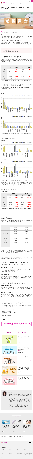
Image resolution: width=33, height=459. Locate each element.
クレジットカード (27, 3)
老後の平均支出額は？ (6, 50)
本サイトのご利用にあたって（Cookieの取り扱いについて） (28, 454)
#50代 (10, 32)
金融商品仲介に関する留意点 (6, 311)
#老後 (16, 32)
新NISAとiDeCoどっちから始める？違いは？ (9, 271)
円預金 (25, 449)
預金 (21, 3)
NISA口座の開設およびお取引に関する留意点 (9, 312)
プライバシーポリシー (4, 453)
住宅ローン (3, 3)
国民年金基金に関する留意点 (6, 315)
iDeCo (17, 3)
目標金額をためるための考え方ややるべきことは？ (11, 51)
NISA (8, 3)
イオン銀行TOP (3, 449)
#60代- (13, 32)
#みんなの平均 (6, 32)
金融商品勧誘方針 (11, 453)
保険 (31, 444)
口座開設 (10, 449)
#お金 (2, 32)
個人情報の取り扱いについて (20, 454)
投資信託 (12, 3)
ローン (6, 444)
